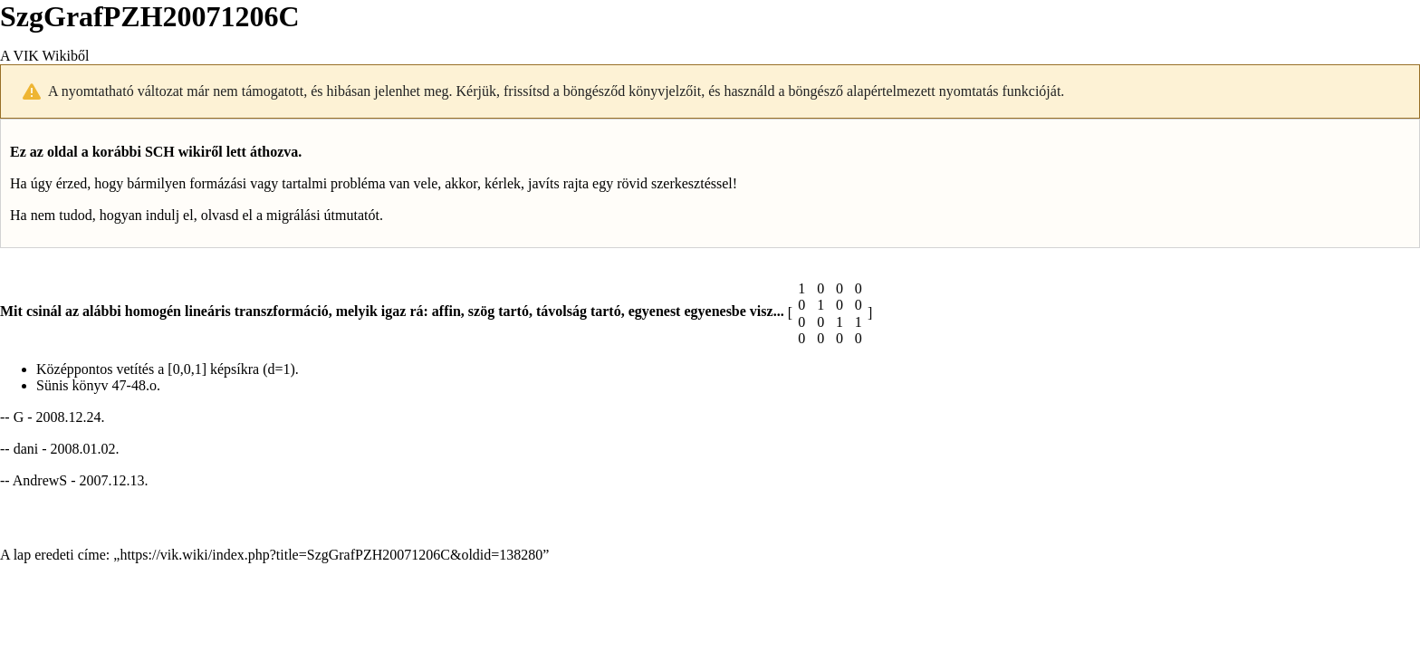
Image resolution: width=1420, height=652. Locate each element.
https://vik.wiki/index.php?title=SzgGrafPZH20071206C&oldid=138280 (331, 554)
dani (26, 448)
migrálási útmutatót (322, 215)
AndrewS (40, 480)
